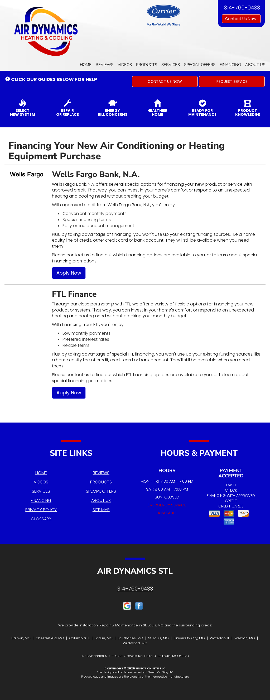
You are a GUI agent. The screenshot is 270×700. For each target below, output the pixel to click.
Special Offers (199, 64)
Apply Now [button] (68, 273)
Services (170, 64)
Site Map (101, 510)
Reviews (104, 64)
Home (85, 64)
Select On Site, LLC (150, 668)
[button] (165, 81)
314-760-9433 (135, 588)
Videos (125, 64)
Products (146, 64)
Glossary (41, 519)
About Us (255, 64)
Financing (230, 64)
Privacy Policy (41, 510)
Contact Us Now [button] (241, 18)
